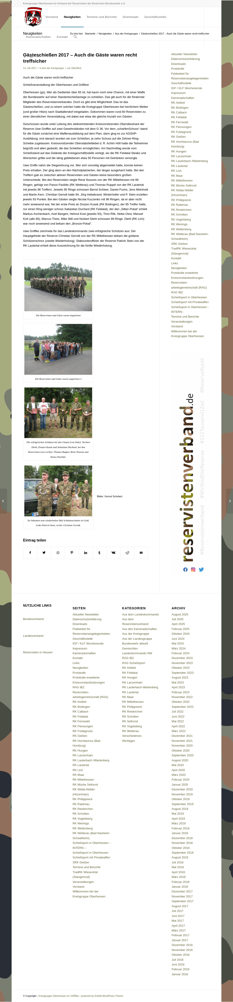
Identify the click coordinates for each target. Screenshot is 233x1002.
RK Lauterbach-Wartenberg (140, 687)
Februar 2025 (180, 629)
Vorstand (177, 326)
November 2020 (182, 745)
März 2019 (178, 823)
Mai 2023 (178, 682)
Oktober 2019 (181, 799)
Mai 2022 (178, 721)
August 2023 (180, 677)
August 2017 (180, 906)
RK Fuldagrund (181, 132)
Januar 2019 (180, 833)
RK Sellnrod (130, 721)
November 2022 (182, 697)
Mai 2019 (178, 813)
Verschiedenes (132, 735)
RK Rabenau (179, 204)
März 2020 (178, 775)
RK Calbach (179, 112)
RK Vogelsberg (181, 219)
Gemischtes (130, 648)
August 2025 (180, 614)
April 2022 (178, 726)
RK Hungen (178, 151)
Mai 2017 (178, 920)
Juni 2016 (178, 964)
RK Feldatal (179, 117)
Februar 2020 (180, 779)
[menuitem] (32, 17)
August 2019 (180, 809)
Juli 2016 (177, 959)
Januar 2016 (180, 974)
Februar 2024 (180, 653)
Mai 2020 (178, 765)
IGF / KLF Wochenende (186, 88)
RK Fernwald (179, 122)
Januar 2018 (180, 886)
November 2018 (182, 843)
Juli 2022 (177, 711)
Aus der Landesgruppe (137, 638)
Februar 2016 (180, 969)
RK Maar (177, 175)
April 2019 (178, 818)
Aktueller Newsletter (184, 54)
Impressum (178, 93)
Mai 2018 (178, 867)
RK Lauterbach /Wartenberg (189, 161)
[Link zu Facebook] (24, 56)
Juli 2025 (177, 619)
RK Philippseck (181, 200)
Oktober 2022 (181, 701)
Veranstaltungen (181, 321)
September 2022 (182, 706)
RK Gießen (178, 136)
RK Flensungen (181, 127)
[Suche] (75, 37)
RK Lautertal (179, 166)
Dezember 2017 (182, 891)
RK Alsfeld (178, 102)
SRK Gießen (179, 243)
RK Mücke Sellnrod (183, 185)
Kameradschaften (182, 98)
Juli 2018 (177, 862)
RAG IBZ (177, 292)
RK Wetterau (130, 731)
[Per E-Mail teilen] (141, 553)
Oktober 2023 (181, 667)
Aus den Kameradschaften (139, 629)
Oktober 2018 (181, 848)
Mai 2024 (178, 643)
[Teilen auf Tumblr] (99, 553)
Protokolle (177, 68)
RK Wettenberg (181, 229)
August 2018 (180, 857)
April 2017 (178, 925)
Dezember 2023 (182, 658)
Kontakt (176, 258)
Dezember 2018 (182, 838)
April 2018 (178, 872)
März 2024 (178, 648)
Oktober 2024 (181, 633)
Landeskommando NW (137, 653)
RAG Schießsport (133, 663)
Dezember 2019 (182, 789)
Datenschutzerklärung (185, 59)
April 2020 (178, 770)
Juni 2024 (178, 638)
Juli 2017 (177, 911)
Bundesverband (33, 619)
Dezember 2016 (182, 945)
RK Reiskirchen (181, 209)
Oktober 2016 (181, 954)
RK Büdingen (180, 107)
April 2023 (178, 687)
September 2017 (182, 901)
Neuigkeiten (179, 268)
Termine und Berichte (185, 316)
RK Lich (176, 170)
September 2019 (182, 804)
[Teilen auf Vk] (113, 553)
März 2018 (178, 877)
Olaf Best (76, 68)
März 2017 (178, 930)
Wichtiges (128, 740)
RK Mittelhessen (182, 180)
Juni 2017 (178, 916)
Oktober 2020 (181, 750)
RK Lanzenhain (181, 156)
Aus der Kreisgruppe (53, 68)
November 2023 (182, 663)
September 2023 (182, 672)
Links (174, 263)
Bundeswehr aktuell (135, 643)
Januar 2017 (180, 940)
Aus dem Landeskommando (140, 614)
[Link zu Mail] (31, 56)
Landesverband (33, 635)
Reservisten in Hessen (38, 652)
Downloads (178, 64)
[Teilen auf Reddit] (127, 553)
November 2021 (182, 740)
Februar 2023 (180, 692)
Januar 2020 (180, 784)
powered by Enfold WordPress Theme (102, 996)
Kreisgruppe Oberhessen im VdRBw (58, 996)
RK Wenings (179, 224)
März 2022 (178, 731)
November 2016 (182, 950)
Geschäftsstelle (181, 83)
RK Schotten (179, 214)
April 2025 (178, 624)
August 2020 (180, 760)
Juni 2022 (178, 716)
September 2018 (182, 852)
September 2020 (182, 755)
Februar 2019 (180, 828)
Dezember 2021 (182, 735)
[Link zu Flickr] (38, 56)
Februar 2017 (180, 935)
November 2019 (182, 794)
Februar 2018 (180, 882)
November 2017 (182, 896)
